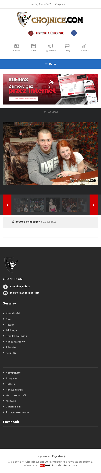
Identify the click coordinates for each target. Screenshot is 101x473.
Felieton (11, 353)
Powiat (10, 324)
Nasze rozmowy (15, 341)
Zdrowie (10, 347)
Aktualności (13, 313)
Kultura (10, 384)
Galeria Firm (13, 406)
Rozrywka (11, 378)
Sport (9, 319)
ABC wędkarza (14, 389)
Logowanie (43, 456)
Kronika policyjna (16, 336)
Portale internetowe (64, 465)
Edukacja (11, 330)
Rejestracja (59, 456)
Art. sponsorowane (17, 412)
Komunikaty (13, 372)
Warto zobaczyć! (16, 395)
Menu (50, 64)
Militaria (11, 401)
